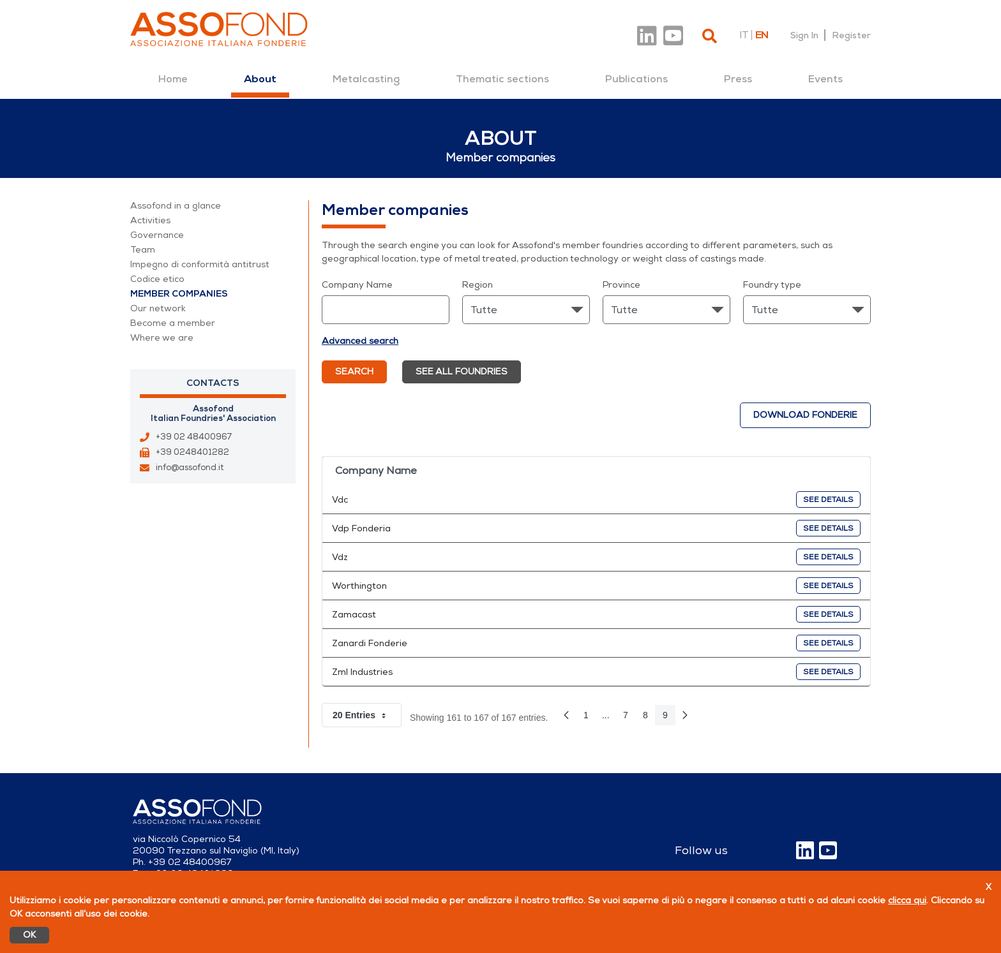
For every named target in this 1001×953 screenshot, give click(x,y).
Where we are (161, 337)
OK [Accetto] (29, 934)
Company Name (357, 284)
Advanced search (360, 341)
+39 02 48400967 (194, 437)
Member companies (179, 293)
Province (621, 284)
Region (477, 284)
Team (142, 249)
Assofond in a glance (175, 205)
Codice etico (157, 279)
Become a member (172, 323)
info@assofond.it (189, 467)
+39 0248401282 (192, 452)
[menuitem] (173, 79)
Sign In (804, 35)
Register (851, 35)
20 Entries (367, 715)
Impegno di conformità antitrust (199, 264)
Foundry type (772, 284)
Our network (158, 308)
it (743, 35)
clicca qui (907, 900)
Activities (150, 220)
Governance (157, 235)
